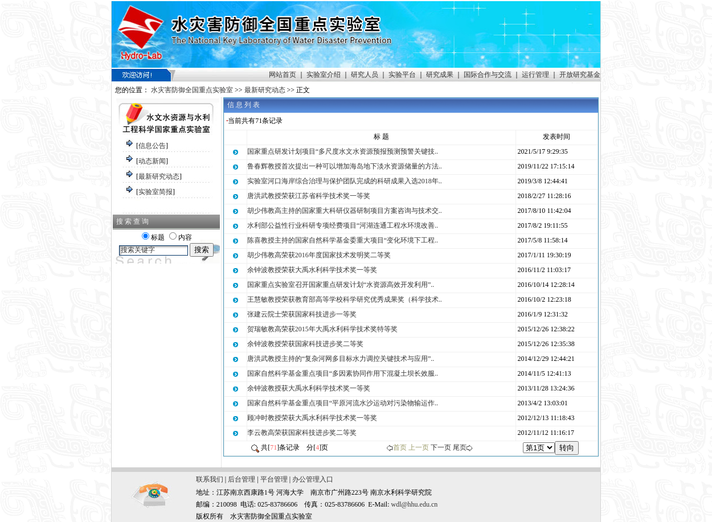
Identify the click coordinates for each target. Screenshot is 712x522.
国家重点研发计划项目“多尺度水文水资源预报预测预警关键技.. (342, 151)
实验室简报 (155, 192)
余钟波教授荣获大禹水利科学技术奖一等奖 (312, 270)
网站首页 (282, 75)
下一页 (441, 447)
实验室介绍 (323, 75)
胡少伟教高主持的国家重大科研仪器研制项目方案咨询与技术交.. (344, 211)
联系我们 (209, 479)
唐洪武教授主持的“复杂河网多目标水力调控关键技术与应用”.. (341, 359)
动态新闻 (152, 161)
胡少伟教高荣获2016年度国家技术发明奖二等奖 (319, 255)
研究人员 (364, 75)
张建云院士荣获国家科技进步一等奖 (302, 314)
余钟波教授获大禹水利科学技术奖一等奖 (308, 388)
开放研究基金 (579, 75)
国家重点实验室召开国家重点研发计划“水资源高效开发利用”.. (341, 285)
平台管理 (274, 479)
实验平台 (402, 75)
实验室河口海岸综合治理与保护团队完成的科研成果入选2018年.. (344, 181)
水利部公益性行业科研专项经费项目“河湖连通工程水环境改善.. (342, 225)
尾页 (460, 447)
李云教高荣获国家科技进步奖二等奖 (302, 433)
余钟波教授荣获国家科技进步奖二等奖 (305, 344)
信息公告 (152, 146)
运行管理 (535, 75)
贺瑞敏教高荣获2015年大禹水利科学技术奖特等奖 (322, 329)
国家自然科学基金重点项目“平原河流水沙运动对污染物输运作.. (342, 403)
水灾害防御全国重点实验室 (192, 90)
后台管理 (241, 479)
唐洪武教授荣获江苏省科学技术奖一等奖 (308, 196)
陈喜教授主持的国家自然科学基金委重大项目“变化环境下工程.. (342, 240)
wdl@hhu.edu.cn (414, 504)
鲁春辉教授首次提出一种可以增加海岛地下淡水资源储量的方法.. (344, 166)
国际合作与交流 (488, 75)
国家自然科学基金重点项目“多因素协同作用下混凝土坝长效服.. (342, 373)
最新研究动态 (264, 90)
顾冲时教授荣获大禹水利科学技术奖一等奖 (312, 418)
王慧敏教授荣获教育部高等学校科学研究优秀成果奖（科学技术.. (344, 299)
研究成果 (439, 75)
